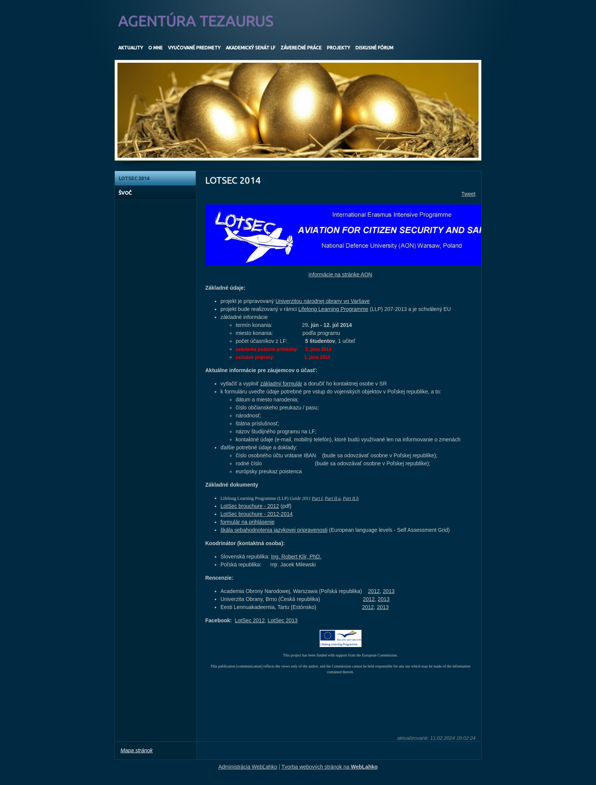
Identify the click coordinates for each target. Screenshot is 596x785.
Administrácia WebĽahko (247, 767)
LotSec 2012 (250, 620)
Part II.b (350, 498)
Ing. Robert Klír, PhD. (296, 556)
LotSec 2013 (283, 620)
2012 (374, 591)
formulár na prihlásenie (247, 522)
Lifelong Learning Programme (333, 309)
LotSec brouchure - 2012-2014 (256, 514)
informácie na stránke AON (340, 274)
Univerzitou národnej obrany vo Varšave (323, 301)
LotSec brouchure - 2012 (249, 506)
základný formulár (281, 384)
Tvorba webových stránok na (329, 767)
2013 (389, 591)
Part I (317, 498)
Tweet (468, 194)
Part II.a (333, 498)
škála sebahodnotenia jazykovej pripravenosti (274, 530)
